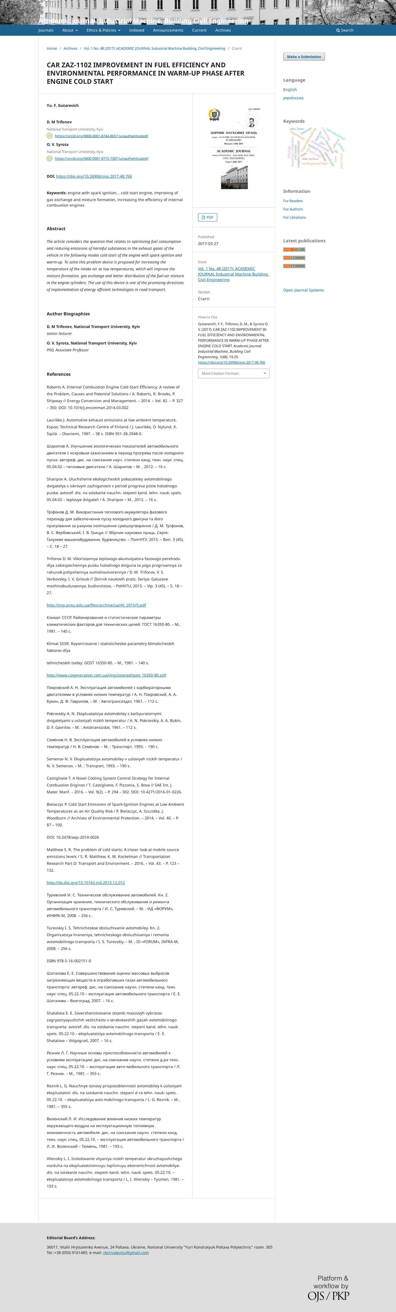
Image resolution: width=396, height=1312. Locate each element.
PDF (209, 217)
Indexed (136, 30)
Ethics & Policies (102, 30)
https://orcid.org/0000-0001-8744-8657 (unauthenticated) (101, 135)
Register (335, 4)
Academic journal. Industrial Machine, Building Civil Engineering (143, 20)
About (68, 30)
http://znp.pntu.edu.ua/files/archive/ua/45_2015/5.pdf (96, 605)
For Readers (293, 200)
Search (345, 30)
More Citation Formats (220, 373)
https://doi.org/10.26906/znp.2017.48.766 (94, 176)
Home (52, 48)
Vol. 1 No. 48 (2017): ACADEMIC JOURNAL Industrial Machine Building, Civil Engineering (154, 48)
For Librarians (294, 217)
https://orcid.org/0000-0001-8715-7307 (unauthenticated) (101, 158)
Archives (223, 30)
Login (353, 4)
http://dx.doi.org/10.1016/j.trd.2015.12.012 (86, 882)
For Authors (293, 209)
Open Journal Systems (303, 290)
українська (293, 97)
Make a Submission (304, 56)
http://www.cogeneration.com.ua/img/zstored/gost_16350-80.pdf (106, 675)
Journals (46, 30)
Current (199, 30)
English (290, 89)
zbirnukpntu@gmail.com (126, 1252)
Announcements (168, 30)
